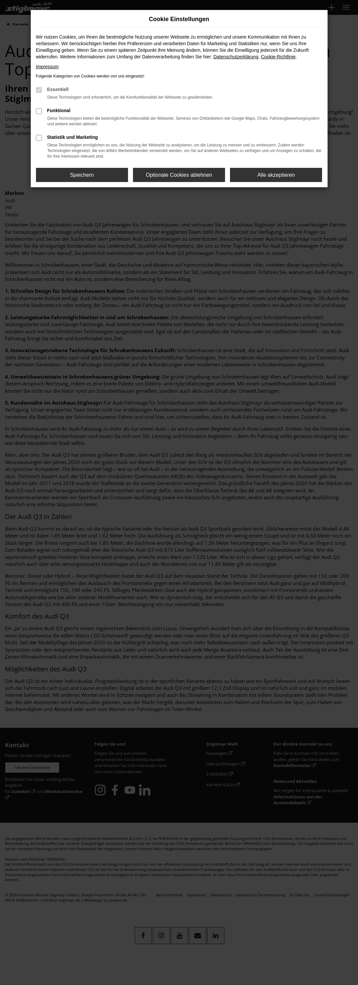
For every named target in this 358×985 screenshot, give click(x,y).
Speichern (82, 175)
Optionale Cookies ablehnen (179, 175)
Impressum (47, 66)
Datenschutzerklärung (235, 56)
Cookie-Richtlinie (278, 56)
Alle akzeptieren (276, 175)
